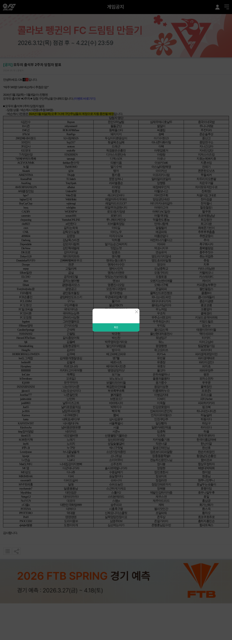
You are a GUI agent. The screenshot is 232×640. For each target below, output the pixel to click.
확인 (116, 327)
